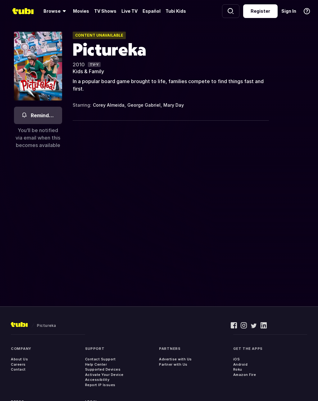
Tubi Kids (176, 11)
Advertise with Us (175, 359)
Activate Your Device (104, 374)
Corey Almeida (109, 105)
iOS (236, 359)
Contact (18, 369)
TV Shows (105, 11)
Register (260, 11)
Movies (81, 11)
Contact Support (100, 359)
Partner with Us (173, 364)
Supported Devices (103, 369)
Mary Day (173, 105)
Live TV (129, 11)
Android (240, 364)
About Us (19, 359)
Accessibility (97, 379)
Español (152, 11)
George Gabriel (144, 105)
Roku (237, 369)
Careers (18, 364)
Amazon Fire (244, 374)
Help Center (96, 364)
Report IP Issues (100, 385)
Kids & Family (88, 71)
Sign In (288, 11)
